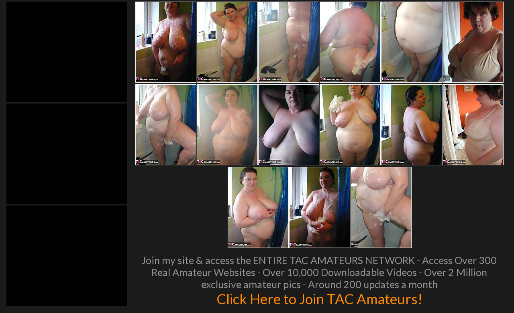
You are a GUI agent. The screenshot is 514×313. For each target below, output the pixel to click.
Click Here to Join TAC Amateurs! (319, 298)
